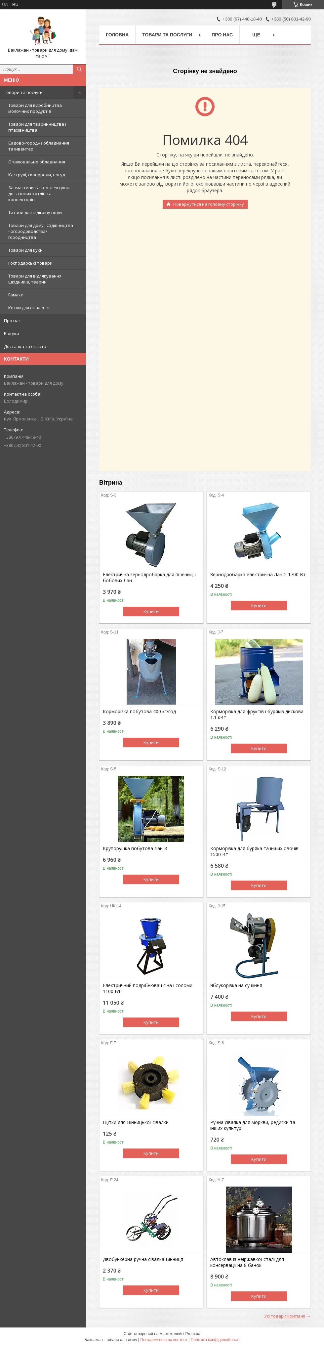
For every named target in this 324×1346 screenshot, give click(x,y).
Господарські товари (30, 263)
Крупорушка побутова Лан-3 (135, 848)
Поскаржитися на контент (164, 1339)
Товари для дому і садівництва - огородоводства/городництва (40, 231)
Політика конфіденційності (215, 1339)
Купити (151, 611)
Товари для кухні (26, 250)
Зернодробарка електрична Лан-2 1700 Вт (258, 575)
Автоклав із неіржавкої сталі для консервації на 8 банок (247, 1262)
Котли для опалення (29, 308)
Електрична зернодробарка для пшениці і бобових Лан (149, 578)
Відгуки (11, 333)
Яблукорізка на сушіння (236, 985)
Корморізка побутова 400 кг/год (139, 712)
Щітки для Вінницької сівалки (136, 1122)
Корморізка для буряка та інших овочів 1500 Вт (254, 851)
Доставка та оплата (25, 346)
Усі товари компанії (284, 1316)
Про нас (12, 321)
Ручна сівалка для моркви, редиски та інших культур (252, 1125)
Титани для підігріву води (35, 212)
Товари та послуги (23, 92)
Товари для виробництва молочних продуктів (35, 108)
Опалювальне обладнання (36, 162)
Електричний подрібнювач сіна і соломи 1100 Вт (147, 988)
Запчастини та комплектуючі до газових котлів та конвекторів (39, 193)
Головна (117, 34)
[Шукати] (79, 69)
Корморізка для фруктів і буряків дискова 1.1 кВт (257, 714)
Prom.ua (192, 1333)
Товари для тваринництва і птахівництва (37, 127)
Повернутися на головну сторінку (208, 204)
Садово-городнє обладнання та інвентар (38, 146)
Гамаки (15, 295)
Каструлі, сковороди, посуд (36, 175)
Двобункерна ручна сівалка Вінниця (143, 1259)
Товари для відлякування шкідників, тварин (34, 279)
